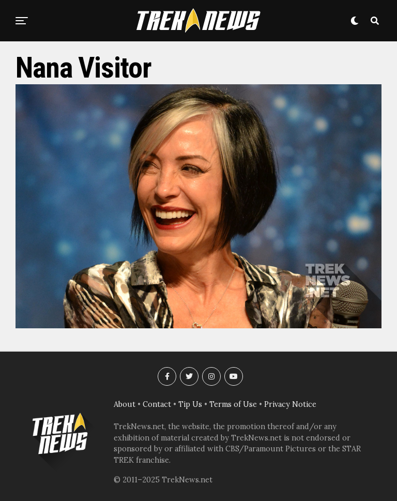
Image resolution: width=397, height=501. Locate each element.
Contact (157, 404)
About (124, 404)
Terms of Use (233, 404)
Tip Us (190, 404)
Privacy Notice (290, 404)
